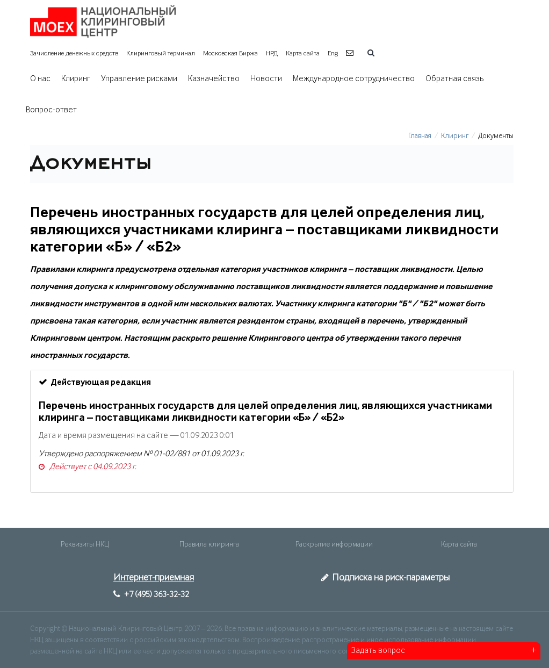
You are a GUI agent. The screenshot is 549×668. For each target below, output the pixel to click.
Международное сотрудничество (354, 79)
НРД (272, 53)
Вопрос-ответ (51, 110)
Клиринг (75, 79)
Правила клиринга (209, 544)
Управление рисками (139, 79)
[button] (351, 53)
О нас (40, 79)
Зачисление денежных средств (74, 53)
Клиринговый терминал (160, 53)
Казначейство (214, 79)
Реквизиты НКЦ (85, 544)
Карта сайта (303, 53)
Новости (266, 79)
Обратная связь (454, 79)
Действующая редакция (95, 382)
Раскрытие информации (334, 544)
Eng (333, 53)
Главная (419, 136)
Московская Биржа (230, 53)
